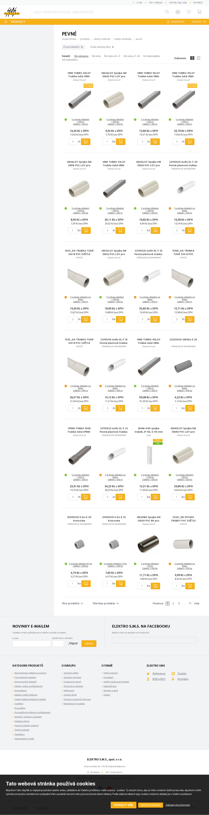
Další (196, 603)
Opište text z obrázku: (62, 638)
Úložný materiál (102, 39)
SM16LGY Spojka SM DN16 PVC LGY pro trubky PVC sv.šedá (79, 165)
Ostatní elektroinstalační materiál (30, 699)
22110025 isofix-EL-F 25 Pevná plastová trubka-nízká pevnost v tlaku (148, 254)
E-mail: (15, 638)
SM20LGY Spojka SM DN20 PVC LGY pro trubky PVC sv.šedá (114, 77)
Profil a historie (111, 673)
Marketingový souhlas (74, 703)
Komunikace (20, 690)
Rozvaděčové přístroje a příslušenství (32, 712)
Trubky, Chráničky (123, 39)
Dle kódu (96, 56)
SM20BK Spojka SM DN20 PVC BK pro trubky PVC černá (149, 521)
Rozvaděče (19, 708)
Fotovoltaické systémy (25, 677)
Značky (182, 673)
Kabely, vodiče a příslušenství (28, 686)
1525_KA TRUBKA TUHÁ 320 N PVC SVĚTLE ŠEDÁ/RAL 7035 (79, 343)
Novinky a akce (111, 690)
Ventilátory (19, 734)
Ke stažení (108, 677)
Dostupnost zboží (72, 682)
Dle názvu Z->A (132, 56)
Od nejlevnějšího (151, 56)
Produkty (18, 22)
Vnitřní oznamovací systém (116, 682)
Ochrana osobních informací (77, 699)
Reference (159, 673)
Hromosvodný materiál (25, 682)
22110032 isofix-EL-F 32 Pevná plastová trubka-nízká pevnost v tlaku (114, 432)
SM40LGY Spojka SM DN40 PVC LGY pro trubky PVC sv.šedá (183, 432)
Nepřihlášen (177, 21)
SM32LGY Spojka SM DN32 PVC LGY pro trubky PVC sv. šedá (114, 254)
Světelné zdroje (21, 721)
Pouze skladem (73, 47)
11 (190, 603)
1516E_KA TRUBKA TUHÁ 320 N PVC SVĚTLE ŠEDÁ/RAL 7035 (183, 254)
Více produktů (72, 603)
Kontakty (198, 2)
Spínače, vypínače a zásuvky (28, 717)
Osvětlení (18, 703)
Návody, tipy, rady (178, 2)
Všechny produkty (106, 603)
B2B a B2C (159, 679)
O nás (139, 2)
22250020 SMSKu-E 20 (183, 340)
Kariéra (107, 695)
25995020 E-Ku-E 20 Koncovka (79, 519)
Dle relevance (81, 56)
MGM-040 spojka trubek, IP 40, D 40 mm (149, 430)
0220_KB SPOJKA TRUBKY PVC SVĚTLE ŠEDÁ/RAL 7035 (183, 521)
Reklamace (69, 690)
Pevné (139, 39)
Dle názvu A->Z (112, 56)
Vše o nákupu (156, 2)
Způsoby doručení (72, 677)
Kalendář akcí (110, 686)
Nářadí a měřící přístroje (25, 695)
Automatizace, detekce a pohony (30, 673)
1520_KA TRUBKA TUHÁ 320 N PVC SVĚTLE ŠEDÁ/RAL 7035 (79, 254)
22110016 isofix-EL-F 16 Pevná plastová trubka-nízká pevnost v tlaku (114, 343)
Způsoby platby (71, 673)
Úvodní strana (69, 39)
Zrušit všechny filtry (102, 47)
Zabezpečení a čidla (24, 738)
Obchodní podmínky (73, 686)
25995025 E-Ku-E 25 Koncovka (114, 519)
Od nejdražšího (70, 59)
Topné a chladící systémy (26, 725)
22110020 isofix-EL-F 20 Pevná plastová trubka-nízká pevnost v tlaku (183, 165)
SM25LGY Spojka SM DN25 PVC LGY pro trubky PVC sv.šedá (148, 165)
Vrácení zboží (70, 695)
